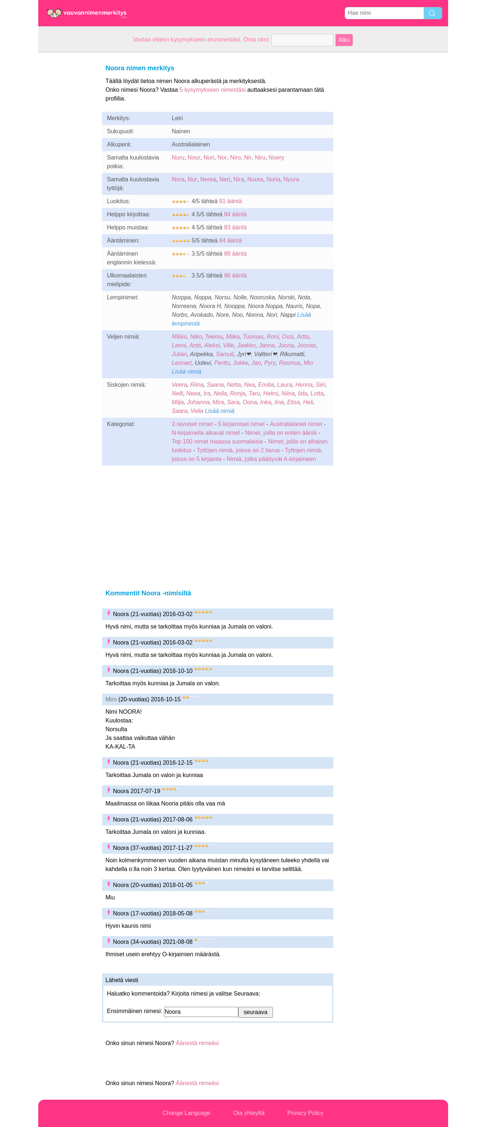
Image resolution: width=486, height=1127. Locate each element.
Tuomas (253, 337)
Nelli (177, 393)
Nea (249, 385)
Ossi (288, 337)
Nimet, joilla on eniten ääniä (281, 433)
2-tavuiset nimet (192, 424)
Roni (273, 337)
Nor (222, 157)
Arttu (303, 337)
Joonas (306, 345)
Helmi (270, 393)
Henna (304, 385)
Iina (279, 402)
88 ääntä (235, 254)
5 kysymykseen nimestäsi (213, 90)
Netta (234, 385)
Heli (308, 402)
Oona (250, 402)
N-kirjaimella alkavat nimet (206, 433)
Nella (220, 393)
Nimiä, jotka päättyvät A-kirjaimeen (271, 459)
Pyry (270, 363)
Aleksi (212, 345)
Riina (197, 385)
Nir (247, 157)
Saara (180, 411)
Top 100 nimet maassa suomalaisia (218, 441)
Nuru (178, 157)
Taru (254, 393)
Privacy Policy (305, 1113)
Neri (224, 179)
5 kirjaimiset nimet (241, 424)
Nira (238, 179)
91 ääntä (230, 201)
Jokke (240, 363)
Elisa (293, 402)
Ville (228, 345)
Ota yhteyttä (248, 1113)
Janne (267, 345)
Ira (207, 393)
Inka (265, 402)
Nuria (273, 179)
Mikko (179, 337)
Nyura (291, 179)
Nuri (209, 157)
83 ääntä (235, 227)
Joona (286, 345)
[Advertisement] (67, 161)
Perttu (222, 363)
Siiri (321, 385)
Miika (232, 337)
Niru (260, 157)
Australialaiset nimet (296, 424)
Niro (235, 157)
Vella (197, 411)
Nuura (255, 179)
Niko (196, 337)
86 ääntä (235, 275)
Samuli (225, 354)
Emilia (266, 385)
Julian (179, 354)
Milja (178, 402)
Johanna (198, 402)
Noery (276, 157)
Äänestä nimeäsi (197, 1043)
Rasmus (290, 363)
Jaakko (246, 345)
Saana (215, 385)
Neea (193, 393)
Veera (179, 385)
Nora (178, 179)
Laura (284, 385)
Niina (287, 393)
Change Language (186, 1113)
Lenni (179, 345)
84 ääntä (235, 214)
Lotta (317, 393)
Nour (194, 157)
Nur (192, 179)
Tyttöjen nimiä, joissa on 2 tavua (238, 450)
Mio (308, 363)
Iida (302, 393)
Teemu (214, 337)
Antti (195, 345)
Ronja (238, 393)
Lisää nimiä (186, 372)
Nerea (208, 179)
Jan (256, 363)
